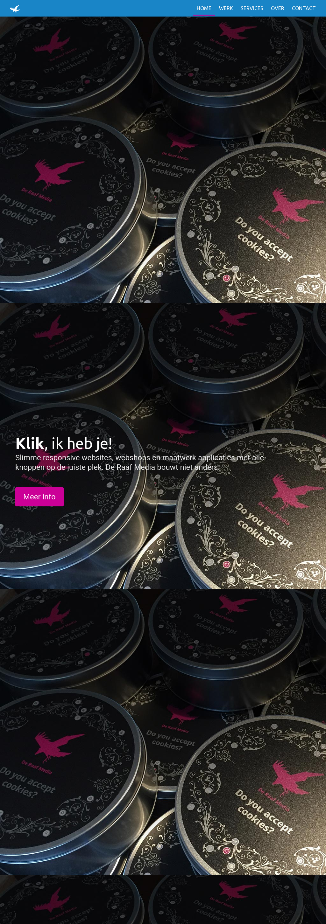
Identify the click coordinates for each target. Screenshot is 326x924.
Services (252, 8)
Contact (304, 8)
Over (277, 8)
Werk (226, 8)
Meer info (39, 496)
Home (204, 8)
